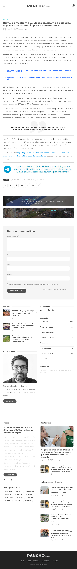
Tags (6, 179)
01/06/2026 (52, 460)
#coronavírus (28, 179)
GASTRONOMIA (58, 348)
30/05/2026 (55, 509)
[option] (20, 327)
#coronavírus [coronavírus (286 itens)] (29, 492)
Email (9, 264)
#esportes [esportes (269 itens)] (18, 495)
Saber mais (10, 401)
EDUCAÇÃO (58, 343)
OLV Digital (43, 564)
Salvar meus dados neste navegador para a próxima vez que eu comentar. (34, 284)
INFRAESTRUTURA (58, 353)
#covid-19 (39, 179)
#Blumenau (15, 179)
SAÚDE (5, 19)
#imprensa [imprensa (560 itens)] (29, 495)
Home (22, 561)
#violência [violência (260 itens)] (28, 501)
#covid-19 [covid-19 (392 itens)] (8, 495)
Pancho (10, 29)
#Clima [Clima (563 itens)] (18, 492)
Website (10, 274)
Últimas (36, 561)
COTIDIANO (25, 199)
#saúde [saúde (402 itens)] (7, 501)
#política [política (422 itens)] (30, 498)
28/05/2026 (55, 540)
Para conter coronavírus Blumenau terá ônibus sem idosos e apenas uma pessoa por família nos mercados (32, 214)
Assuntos (45, 561)
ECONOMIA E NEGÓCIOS (58, 337)
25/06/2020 (18, 29)
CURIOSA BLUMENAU (58, 332)
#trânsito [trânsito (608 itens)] (17, 501)
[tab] (47, 482)
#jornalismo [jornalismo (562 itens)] (9, 498)
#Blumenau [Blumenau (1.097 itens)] (8, 492)
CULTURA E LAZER (58, 327)
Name (9, 255)
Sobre (28, 561)
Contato (54, 561)
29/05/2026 (55, 524)
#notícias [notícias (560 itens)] (20, 498)
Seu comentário (13, 236)
